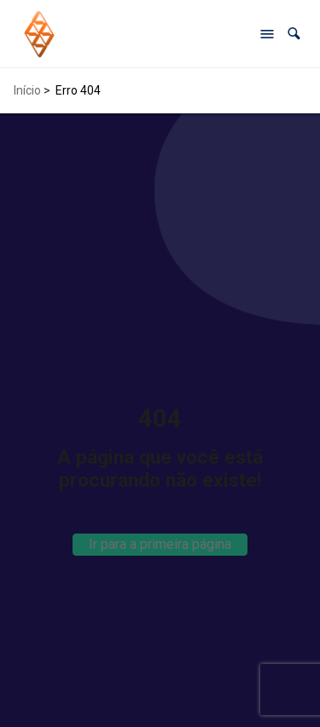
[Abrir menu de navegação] (267, 34)
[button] (294, 33)
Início (27, 90)
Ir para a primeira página (160, 544)
